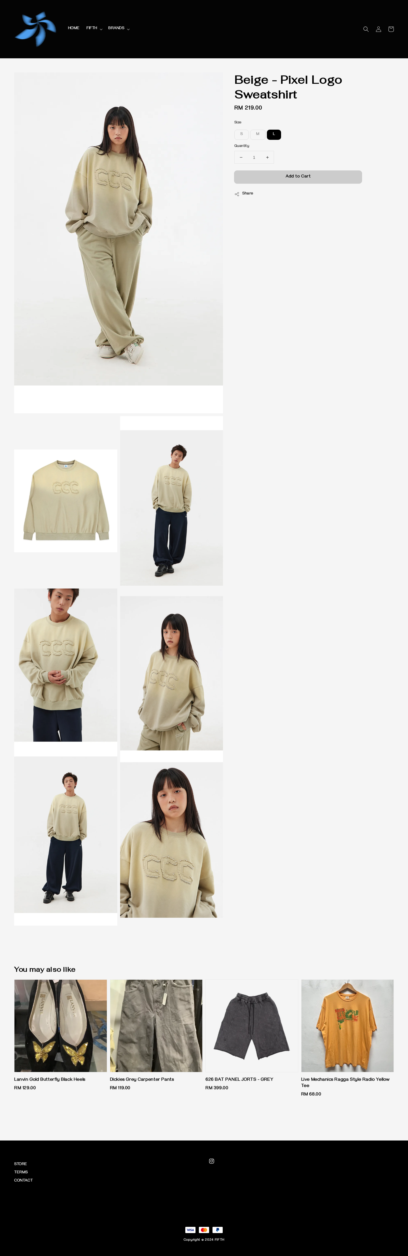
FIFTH (91, 28)
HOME (74, 28)
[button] (366, 29)
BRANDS (116, 28)
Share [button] (243, 194)
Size (237, 123)
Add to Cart (298, 176)
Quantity (241, 146)
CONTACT (23, 1181)
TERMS (21, 1173)
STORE (20, 1164)
